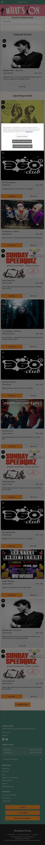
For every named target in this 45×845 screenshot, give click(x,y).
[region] (22, 137)
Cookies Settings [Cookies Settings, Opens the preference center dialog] (22, 136)
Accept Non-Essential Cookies (23, 146)
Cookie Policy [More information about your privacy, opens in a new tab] (29, 132)
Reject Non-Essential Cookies (22, 141)
